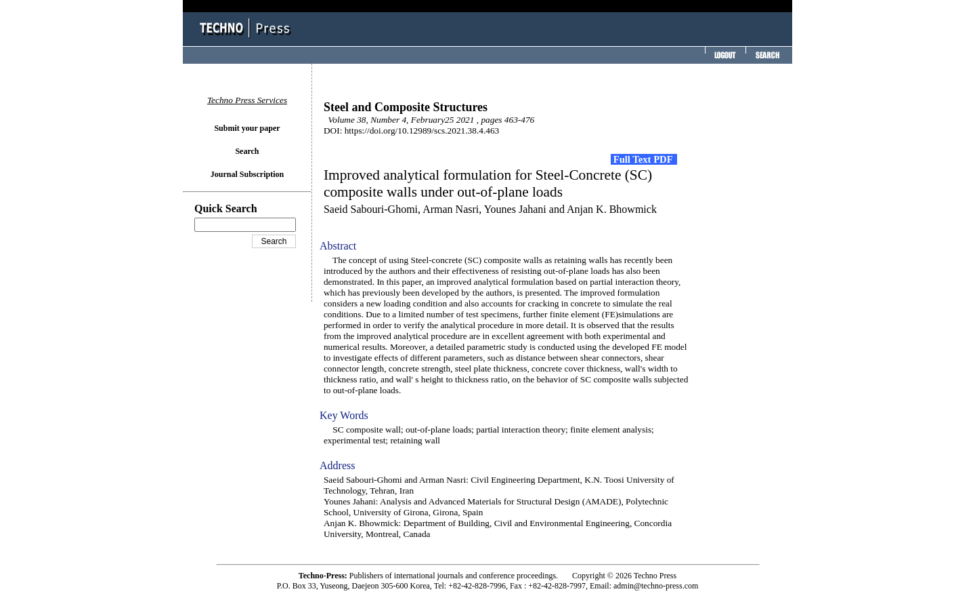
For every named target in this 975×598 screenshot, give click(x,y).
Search (247, 151)
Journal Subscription (247, 174)
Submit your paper (247, 128)
